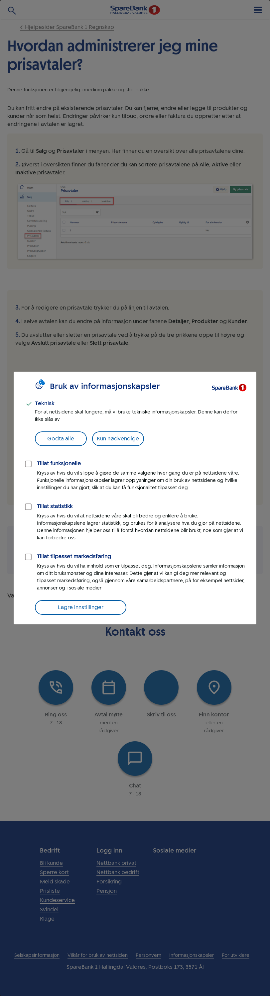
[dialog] (135, 498)
